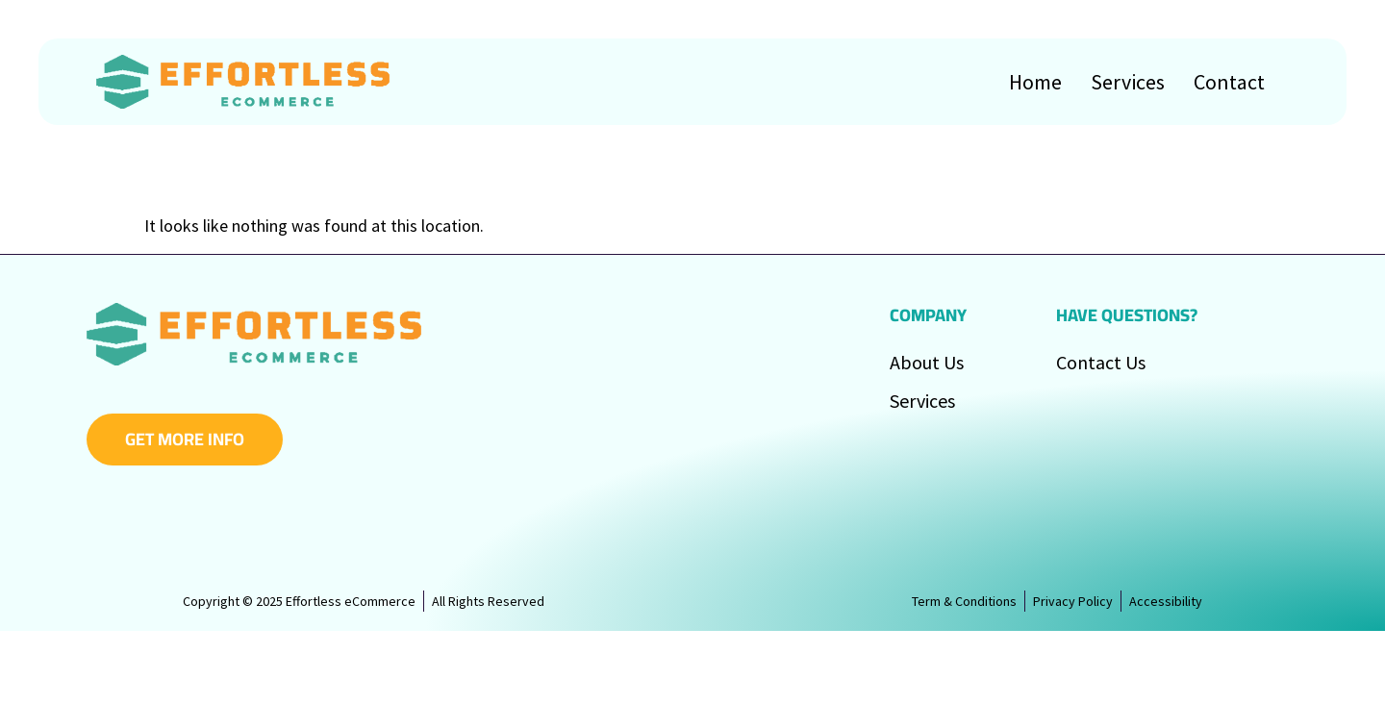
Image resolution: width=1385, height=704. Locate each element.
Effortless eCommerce (357, 667)
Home (1035, 81)
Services (1128, 81)
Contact (1229, 81)
